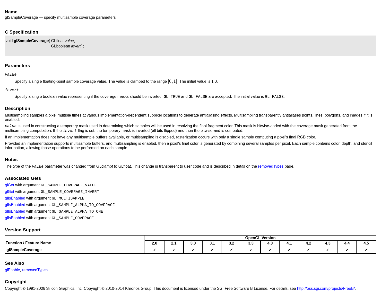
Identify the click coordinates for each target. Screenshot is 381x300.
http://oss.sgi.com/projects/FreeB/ (326, 293)
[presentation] (172, 83)
